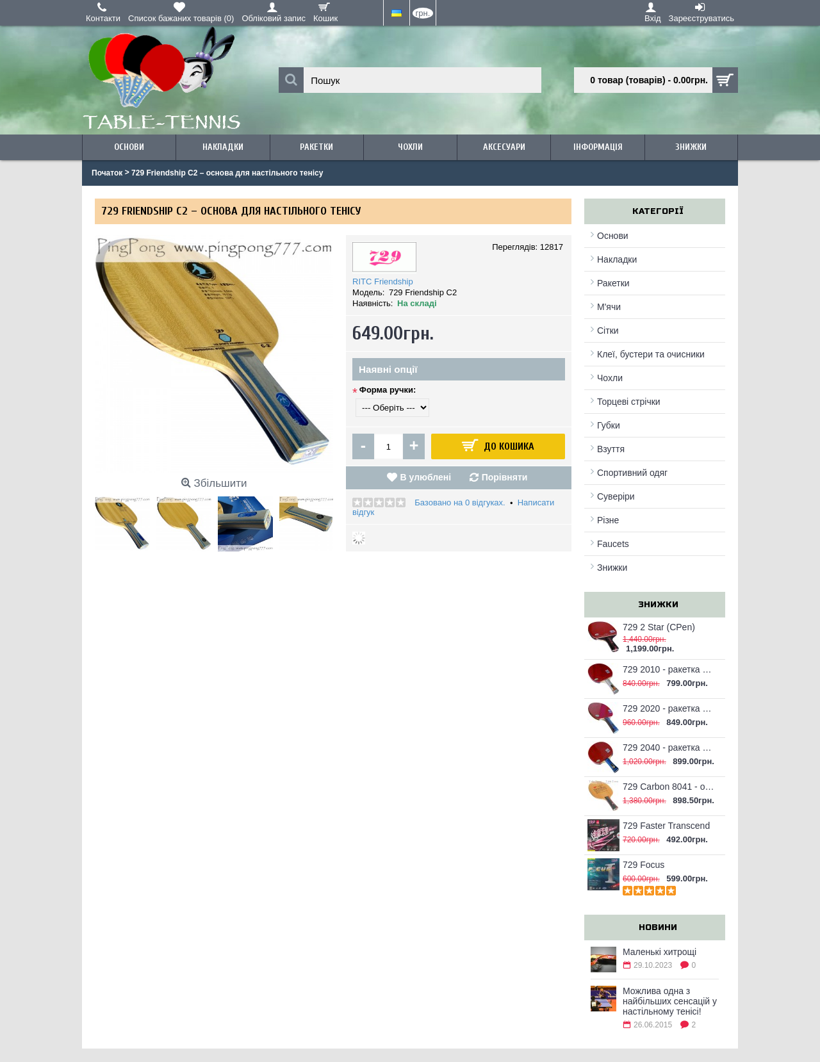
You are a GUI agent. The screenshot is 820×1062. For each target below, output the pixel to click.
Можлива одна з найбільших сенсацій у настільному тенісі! (670, 1001)
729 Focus (643, 865)
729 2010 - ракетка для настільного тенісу (669, 669)
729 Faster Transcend (666, 826)
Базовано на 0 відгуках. (459, 502)
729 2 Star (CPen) (659, 627)
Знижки (612, 567)
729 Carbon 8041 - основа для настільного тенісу (669, 786)
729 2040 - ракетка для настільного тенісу (669, 747)
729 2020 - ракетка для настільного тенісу (669, 708)
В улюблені (425, 477)
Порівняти (505, 477)
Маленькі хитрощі (659, 952)
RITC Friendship (382, 281)
